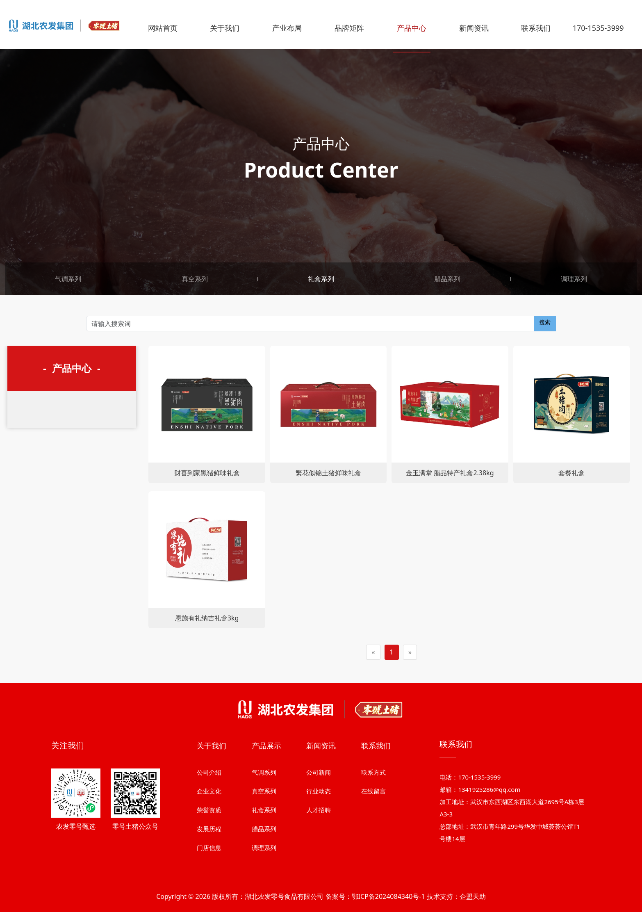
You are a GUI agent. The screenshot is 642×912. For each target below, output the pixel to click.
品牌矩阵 (349, 28)
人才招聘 (318, 865)
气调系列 (68, 278)
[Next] (410, 652)
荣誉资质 (209, 865)
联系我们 (536, 28)
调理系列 (574, 278)
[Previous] (373, 652)
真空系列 (195, 278)
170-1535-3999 (598, 28)
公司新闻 (318, 827)
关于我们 (224, 28)
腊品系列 (447, 278)
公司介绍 (209, 827)
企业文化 (209, 846)
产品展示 (266, 800)
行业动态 (318, 846)
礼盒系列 (321, 278)
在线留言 (373, 846)
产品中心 (411, 28)
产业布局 (287, 28)
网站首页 (163, 28)
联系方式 (373, 827)
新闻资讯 (474, 28)
